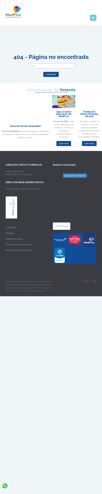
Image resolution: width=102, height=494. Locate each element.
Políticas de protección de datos (19, 245)
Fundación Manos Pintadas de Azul (89, 114)
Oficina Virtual (61, 226)
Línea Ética (10, 233)
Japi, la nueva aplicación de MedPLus (64, 114)
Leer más (64, 144)
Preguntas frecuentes (14, 239)
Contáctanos (11, 228)
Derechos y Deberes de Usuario (19, 250)
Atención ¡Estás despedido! (25, 126)
